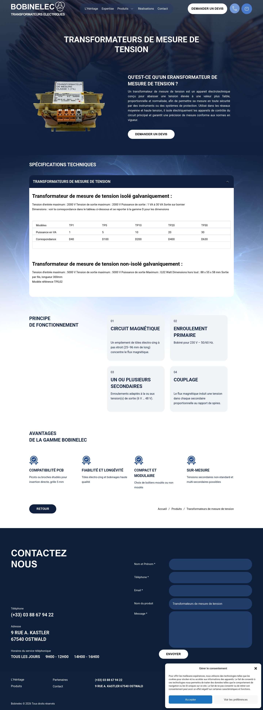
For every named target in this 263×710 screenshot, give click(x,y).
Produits (176, 509)
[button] (256, 668)
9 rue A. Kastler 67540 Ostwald (119, 686)
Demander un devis (207, 8)
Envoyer (183, 654)
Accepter (190, 699)
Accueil (162, 509)
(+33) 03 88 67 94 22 (33, 615)
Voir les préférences (236, 699)
